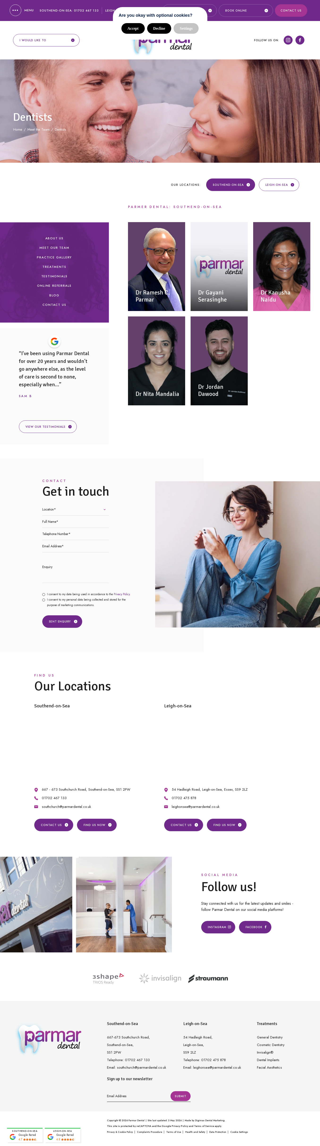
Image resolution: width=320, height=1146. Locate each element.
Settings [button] (186, 28)
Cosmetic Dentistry (271, 1044)
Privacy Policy (122, 594)
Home (17, 129)
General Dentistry (270, 1037)
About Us (54, 238)
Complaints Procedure (149, 1132)
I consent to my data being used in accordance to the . (89, 594)
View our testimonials (49, 427)
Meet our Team (54, 247)
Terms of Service (204, 1126)
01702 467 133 (86, 10)
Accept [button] (133, 28)
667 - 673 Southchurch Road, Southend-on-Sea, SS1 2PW (86, 789)
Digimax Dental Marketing (210, 1120)
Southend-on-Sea (231, 185)
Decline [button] (159, 28)
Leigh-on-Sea (279, 185)
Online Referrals (54, 285)
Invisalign (265, 1052)
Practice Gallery (54, 257)
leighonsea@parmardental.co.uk (195, 806)
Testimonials (54, 276)
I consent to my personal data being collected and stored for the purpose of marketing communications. (86, 602)
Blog (54, 295)
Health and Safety (195, 1132)
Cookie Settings (239, 1132)
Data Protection (217, 1132)
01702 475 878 (184, 798)
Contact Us (291, 10)
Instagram (218, 927)
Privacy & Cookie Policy (120, 1132)
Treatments (54, 267)
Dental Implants (268, 1060)
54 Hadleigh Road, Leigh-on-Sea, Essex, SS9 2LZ (210, 789)
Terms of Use (173, 1132)
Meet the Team (38, 129)
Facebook (255, 927)
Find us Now (98, 825)
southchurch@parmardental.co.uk (66, 806)
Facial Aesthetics (269, 1067)
